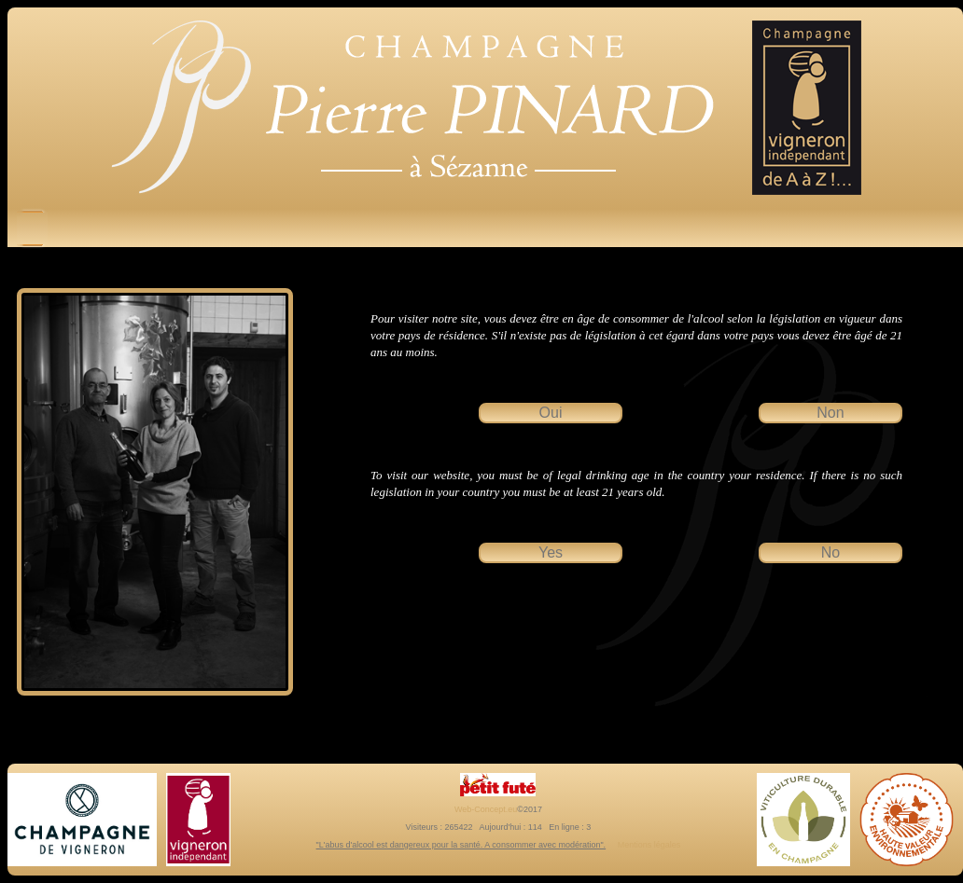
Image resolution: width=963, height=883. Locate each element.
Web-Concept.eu (485, 809)
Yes (550, 552)
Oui (551, 413)
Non (830, 413)
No (830, 552)
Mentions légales (649, 844)
